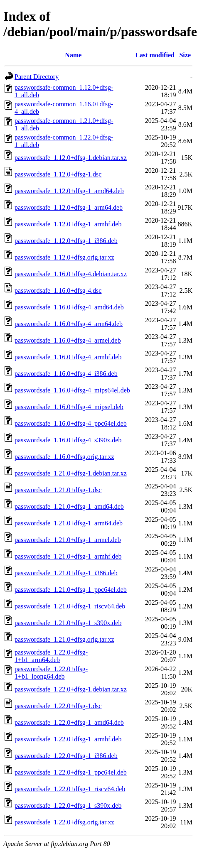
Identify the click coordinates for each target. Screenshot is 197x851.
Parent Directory (37, 76)
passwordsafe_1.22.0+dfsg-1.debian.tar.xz (71, 689)
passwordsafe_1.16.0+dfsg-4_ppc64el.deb (71, 423)
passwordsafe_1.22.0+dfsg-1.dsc (58, 705)
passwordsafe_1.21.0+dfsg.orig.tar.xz (64, 639)
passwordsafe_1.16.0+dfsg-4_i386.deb (66, 373)
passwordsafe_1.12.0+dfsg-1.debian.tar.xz (71, 157)
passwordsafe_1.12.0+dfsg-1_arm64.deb (69, 207)
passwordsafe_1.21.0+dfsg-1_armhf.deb (68, 556)
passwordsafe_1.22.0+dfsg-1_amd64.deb (69, 722)
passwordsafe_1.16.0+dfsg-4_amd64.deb (69, 307)
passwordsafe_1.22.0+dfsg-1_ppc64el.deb (71, 772)
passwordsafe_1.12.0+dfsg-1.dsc (58, 174)
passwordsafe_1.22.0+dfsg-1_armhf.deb (68, 739)
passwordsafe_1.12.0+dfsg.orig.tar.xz (64, 257)
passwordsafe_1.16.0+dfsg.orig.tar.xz (64, 456)
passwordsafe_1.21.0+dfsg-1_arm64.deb (69, 523)
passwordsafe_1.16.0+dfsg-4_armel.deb (68, 340)
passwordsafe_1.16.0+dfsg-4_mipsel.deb (69, 406)
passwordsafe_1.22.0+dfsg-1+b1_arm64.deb (51, 656)
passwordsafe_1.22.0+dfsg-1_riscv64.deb (70, 788)
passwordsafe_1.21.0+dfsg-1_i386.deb (66, 572)
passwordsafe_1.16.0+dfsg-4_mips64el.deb (72, 390)
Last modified (155, 55)
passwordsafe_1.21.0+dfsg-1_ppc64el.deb (71, 589)
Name (73, 55)
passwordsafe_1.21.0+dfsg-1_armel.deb (68, 539)
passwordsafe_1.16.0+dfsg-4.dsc (58, 290)
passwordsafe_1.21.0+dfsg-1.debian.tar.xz (71, 473)
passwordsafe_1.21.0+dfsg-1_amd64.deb (69, 506)
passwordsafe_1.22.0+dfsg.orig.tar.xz (64, 822)
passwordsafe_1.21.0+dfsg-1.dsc (58, 489)
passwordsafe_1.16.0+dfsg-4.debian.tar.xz (71, 273)
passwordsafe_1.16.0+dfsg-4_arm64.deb (69, 323)
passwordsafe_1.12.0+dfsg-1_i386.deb (66, 240)
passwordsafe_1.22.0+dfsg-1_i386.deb (66, 755)
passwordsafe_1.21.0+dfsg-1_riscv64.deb (70, 606)
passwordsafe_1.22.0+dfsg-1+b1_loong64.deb (51, 672)
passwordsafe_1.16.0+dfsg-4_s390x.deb (68, 440)
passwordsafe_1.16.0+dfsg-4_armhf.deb (68, 357)
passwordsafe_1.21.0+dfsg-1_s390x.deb (68, 622)
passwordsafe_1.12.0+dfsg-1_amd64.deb (69, 190)
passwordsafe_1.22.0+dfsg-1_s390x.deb (68, 805)
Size (185, 55)
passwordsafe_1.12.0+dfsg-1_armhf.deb (68, 224)
